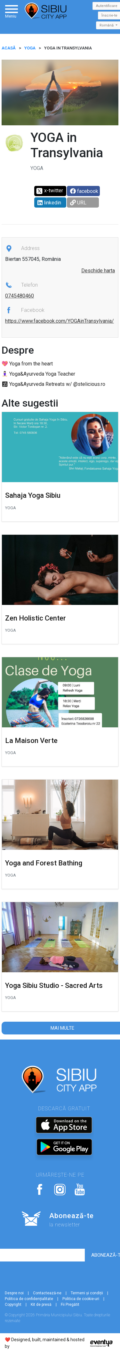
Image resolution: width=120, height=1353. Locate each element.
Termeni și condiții (87, 1293)
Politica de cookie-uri (80, 1299)
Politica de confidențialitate (29, 1299)
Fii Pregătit (70, 1304)
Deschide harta (98, 271)
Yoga (30, 48)
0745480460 (19, 296)
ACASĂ (9, 48)
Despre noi (14, 1293)
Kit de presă (41, 1304)
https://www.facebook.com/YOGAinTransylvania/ (59, 321)
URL (78, 203)
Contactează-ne (47, 1293)
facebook (84, 191)
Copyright (13, 1304)
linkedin (49, 203)
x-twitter (49, 191)
